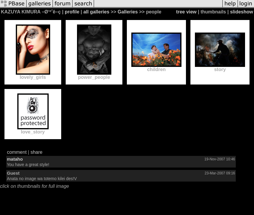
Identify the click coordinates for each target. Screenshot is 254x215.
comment (17, 152)
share (36, 152)
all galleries (96, 11)
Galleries (128, 11)
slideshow (241, 11)
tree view (186, 11)
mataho (15, 159)
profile (72, 11)
